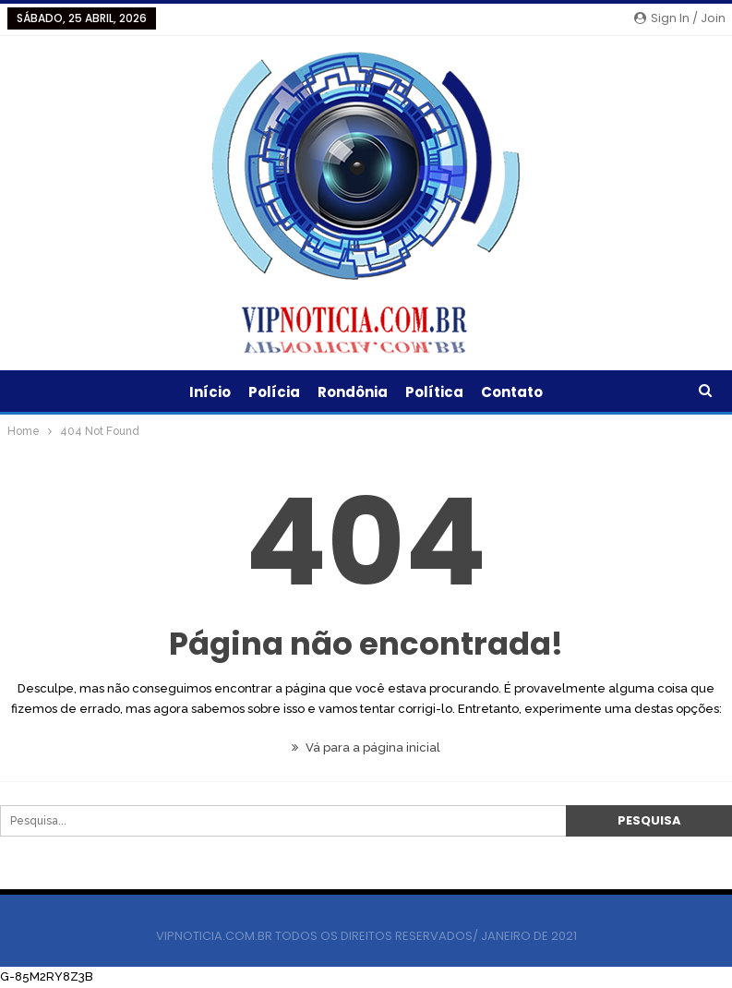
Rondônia (353, 392)
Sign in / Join (680, 18)
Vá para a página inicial (366, 747)
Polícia (274, 392)
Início (210, 392)
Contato (512, 392)
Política (434, 392)
